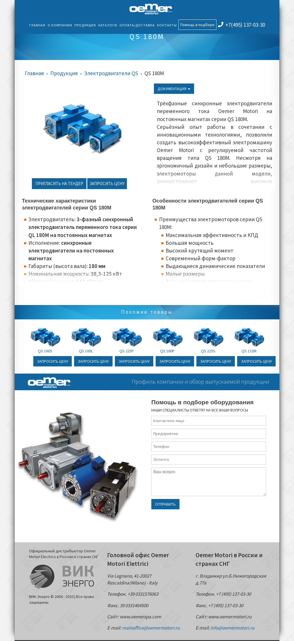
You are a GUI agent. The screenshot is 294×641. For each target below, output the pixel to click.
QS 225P (126, 350)
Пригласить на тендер (59, 183)
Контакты (167, 25)
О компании (60, 25)
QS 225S (208, 350)
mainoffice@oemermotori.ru (151, 628)
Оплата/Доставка (137, 25)
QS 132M (248, 350)
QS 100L (86, 350)
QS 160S (45, 350)
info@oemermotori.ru (232, 628)
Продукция (85, 25)
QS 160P (167, 350)
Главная (37, 25)
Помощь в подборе (197, 24)
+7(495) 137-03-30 (241, 24)
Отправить (165, 504)
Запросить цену (107, 183)
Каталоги (107, 25)
